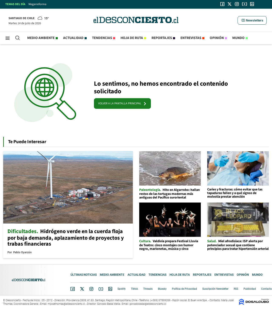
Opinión (217, 38)
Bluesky (162, 288)
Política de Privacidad (184, 288)
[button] (252, 20)
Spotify (122, 288)
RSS (236, 288)
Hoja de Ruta (131, 38)
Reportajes (162, 38)
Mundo (238, 38)
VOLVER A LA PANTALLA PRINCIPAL (122, 103)
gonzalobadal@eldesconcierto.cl (147, 303)
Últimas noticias (84, 274)
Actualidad (73, 38)
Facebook (73, 289)
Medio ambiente (41, 38)
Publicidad (250, 288)
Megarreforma (37, 4)
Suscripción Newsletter (215, 288)
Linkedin (110, 289)
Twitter (82, 289)
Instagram (91, 289)
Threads (148, 288)
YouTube (101, 289)
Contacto (266, 288)
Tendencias (102, 38)
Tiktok (134, 288)
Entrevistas (190, 38)
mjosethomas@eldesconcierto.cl (66, 303)
